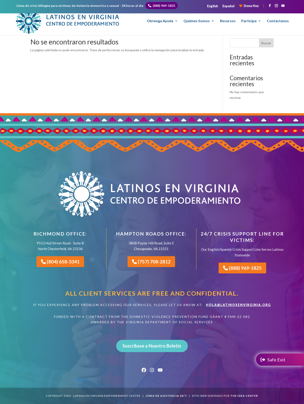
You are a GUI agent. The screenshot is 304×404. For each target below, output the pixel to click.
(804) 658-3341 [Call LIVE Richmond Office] (60, 261)
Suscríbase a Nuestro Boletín (152, 345)
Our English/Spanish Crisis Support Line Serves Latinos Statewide (242, 252)
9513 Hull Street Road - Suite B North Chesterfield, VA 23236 (60, 246)
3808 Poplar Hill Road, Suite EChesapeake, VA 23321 (151, 246)
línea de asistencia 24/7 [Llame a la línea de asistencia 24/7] (166, 395)
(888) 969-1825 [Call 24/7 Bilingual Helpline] (161, 5)
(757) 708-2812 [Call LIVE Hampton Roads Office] (151, 261)
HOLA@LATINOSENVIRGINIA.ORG (238, 305)
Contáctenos (278, 21)
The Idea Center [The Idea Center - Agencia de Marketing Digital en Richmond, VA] (244, 395)
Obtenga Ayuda (160, 21)
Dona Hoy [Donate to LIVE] (249, 6)
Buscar (266, 43)
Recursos (228, 21)
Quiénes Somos (196, 21)
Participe (249, 21)
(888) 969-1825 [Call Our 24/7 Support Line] (242, 268)
